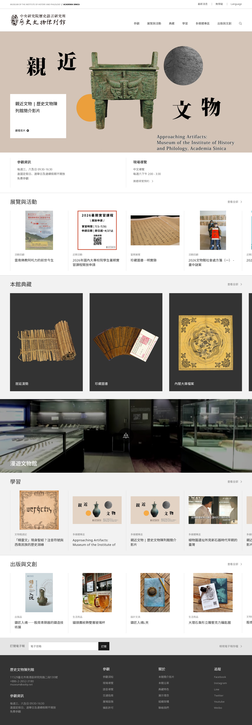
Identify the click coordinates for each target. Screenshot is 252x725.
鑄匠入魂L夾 (140, 622)
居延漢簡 (21, 383)
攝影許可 (108, 707)
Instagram (220, 683)
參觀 (136, 23)
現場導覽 (108, 683)
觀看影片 (22, 130)
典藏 (171, 23)
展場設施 (108, 701)
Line (216, 689)
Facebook (220, 677)
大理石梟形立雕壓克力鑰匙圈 (209, 622)
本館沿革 (163, 683)
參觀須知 (108, 677)
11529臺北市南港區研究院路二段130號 (34, 677)
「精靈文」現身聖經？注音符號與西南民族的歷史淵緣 (39, 542)
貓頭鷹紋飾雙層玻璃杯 (89, 622)
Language (236, 4)
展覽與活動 (154, 23)
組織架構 (163, 701)
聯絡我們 (163, 707)
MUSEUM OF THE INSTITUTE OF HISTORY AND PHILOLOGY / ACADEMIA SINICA (45, 4)
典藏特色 (163, 689)
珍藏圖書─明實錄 (144, 260)
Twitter (218, 695)
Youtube (219, 701)
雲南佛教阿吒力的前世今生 (34, 260)
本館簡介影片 (166, 677)
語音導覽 (108, 689)
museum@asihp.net (21, 684)
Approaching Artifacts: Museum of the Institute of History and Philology (94, 544)
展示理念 (163, 695)
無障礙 (219, 4)
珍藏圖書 (101, 383)
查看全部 (234, 202)
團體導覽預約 (143, 181)
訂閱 (104, 646)
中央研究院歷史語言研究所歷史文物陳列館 (37, 20)
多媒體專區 (202, 23)
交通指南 (108, 695)
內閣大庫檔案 (184, 383)
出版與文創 (224, 23)
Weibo (218, 707)
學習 (185, 23)
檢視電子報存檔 (230, 646)
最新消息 (203, 4)
